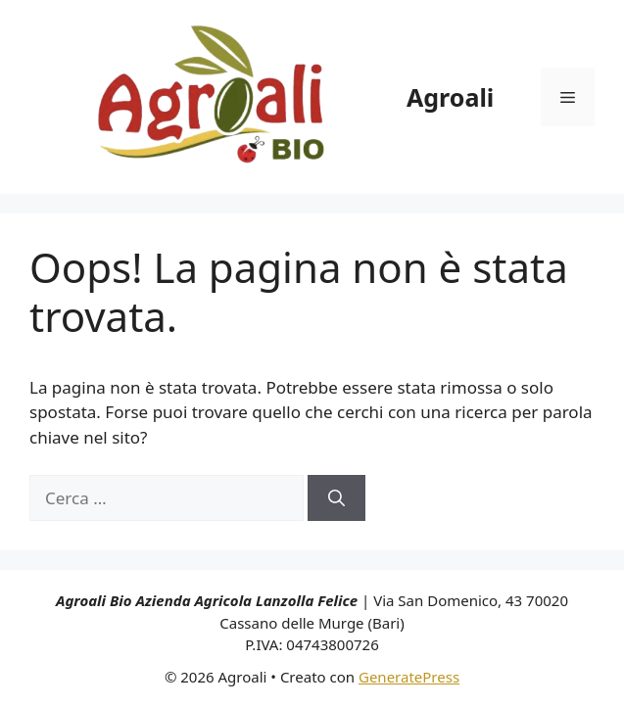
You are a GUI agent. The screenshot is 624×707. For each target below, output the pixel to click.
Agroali (450, 97)
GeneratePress (409, 676)
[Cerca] (336, 498)
